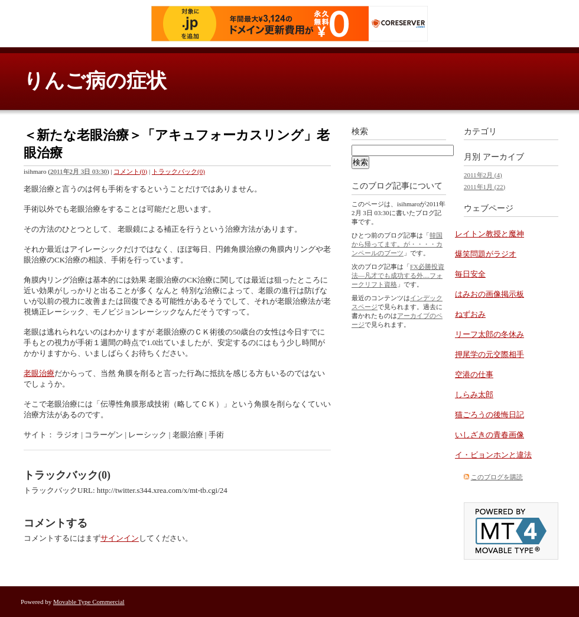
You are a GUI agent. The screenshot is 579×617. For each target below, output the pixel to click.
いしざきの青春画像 (489, 434)
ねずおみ (470, 314)
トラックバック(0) (178, 171)
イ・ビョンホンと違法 (493, 454)
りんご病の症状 (95, 81)
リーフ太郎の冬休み (489, 334)
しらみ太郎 (474, 394)
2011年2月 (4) (483, 174)
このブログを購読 (497, 476)
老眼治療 (39, 373)
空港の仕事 (474, 374)
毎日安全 (470, 273)
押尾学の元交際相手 (489, 354)
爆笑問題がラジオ (485, 253)
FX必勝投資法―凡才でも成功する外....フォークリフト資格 (398, 275)
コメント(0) (130, 171)
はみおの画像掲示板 (489, 294)
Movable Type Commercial (89, 601)
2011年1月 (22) (484, 186)
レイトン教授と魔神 (489, 233)
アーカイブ (503, 156)
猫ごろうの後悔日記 (489, 414)
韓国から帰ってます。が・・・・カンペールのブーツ (397, 244)
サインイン (119, 538)
